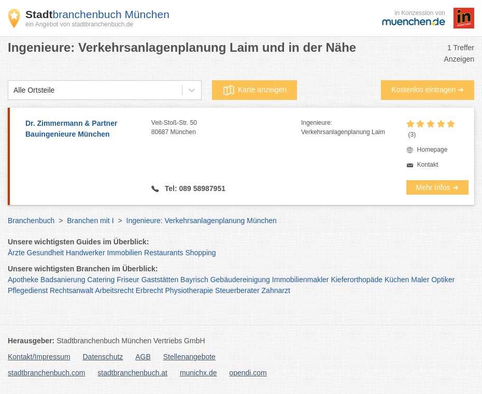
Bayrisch (194, 279)
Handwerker (85, 253)
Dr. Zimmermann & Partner (83, 129)
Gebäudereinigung (240, 279)
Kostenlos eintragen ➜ (427, 89)
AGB (143, 357)
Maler (420, 279)
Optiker (443, 279)
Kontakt (427, 164)
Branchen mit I (90, 220)
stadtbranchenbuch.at (132, 373)
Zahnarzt (276, 290)
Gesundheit (45, 253)
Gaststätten (160, 279)
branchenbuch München (97, 14)
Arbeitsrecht (114, 290)
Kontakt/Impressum (39, 357)
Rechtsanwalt (71, 290)
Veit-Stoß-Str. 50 (226, 128)
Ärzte (16, 253)
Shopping (200, 253)
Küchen (397, 279)
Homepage (432, 149)
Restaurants (163, 253)
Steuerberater (237, 290)
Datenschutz (103, 357)
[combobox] (13, 90)
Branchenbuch (31, 220)
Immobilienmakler (300, 279)
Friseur (128, 279)
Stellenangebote (189, 357)
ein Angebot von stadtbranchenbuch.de (79, 24)
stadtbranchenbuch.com (46, 373)
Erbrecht (149, 290)
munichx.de (198, 373)
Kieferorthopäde (356, 279)
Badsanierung (62, 279)
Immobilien (124, 253)
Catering (101, 279)
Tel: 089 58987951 (194, 188)
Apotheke (23, 279)
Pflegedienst (28, 290)
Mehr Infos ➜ (437, 187)
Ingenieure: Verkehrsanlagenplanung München (201, 220)
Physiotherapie (189, 290)
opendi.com (247, 373)
